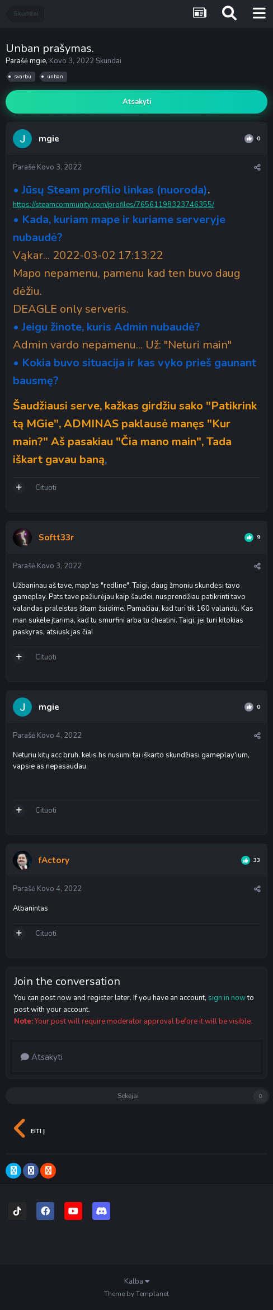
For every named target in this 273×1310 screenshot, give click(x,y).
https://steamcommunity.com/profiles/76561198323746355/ (113, 205)
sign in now (227, 998)
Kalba (136, 1281)
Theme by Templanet (136, 1293)
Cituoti (46, 488)
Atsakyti (137, 102)
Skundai (108, 61)
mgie (38, 61)
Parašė (47, 167)
